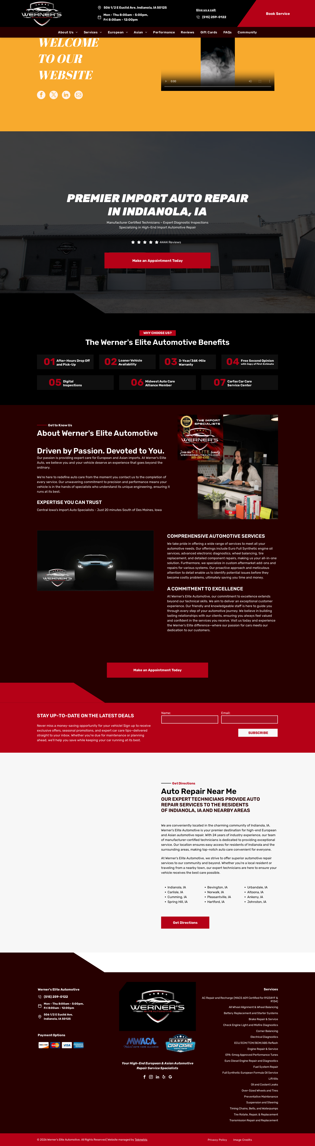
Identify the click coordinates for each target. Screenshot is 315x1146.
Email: (225, 713)
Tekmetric (141, 1139)
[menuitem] (68, 32)
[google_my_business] (170, 1077)
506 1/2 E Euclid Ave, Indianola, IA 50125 (135, 7)
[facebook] (144, 1077)
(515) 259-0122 (214, 17)
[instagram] (151, 1077)
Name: (166, 713)
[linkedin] (157, 1077)
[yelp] (164, 1077)
